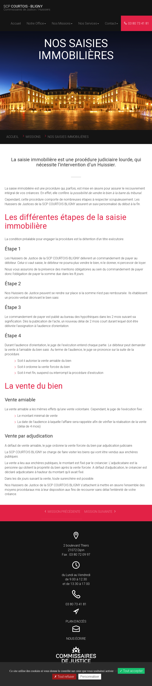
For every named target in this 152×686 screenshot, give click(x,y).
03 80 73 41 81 (136, 23)
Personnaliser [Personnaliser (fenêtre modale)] (89, 676)
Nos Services (88, 23)
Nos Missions (62, 23)
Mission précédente (63, 512)
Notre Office (36, 23)
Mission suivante (100, 512)
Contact (111, 23)
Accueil (16, 23)
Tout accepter (131, 671)
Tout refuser (64, 676)
